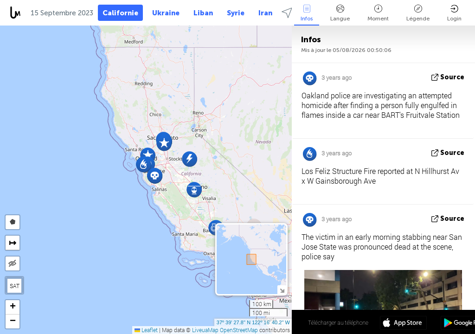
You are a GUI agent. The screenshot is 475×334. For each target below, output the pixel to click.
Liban (203, 13)
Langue (340, 13)
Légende (418, 13)
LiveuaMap (205, 330)
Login (454, 13)
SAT (14, 285)
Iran (265, 13)
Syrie (235, 13)
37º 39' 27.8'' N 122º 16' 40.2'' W (253, 322)
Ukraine (166, 13)
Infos (307, 13)
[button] (189, 159)
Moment (378, 13)
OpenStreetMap (239, 330)
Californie (120, 13)
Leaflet (146, 330)
